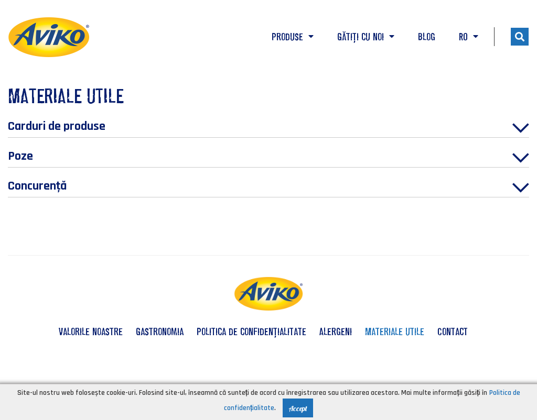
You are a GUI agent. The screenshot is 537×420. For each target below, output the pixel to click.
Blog (426, 36)
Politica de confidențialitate (251, 331)
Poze (268, 157)
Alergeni (335, 331)
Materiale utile (394, 331)
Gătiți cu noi (365, 36)
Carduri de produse (268, 127)
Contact (452, 331)
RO (468, 36)
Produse (293, 36)
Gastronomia (160, 331)
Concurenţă (268, 187)
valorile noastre (91, 331)
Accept (297, 408)
